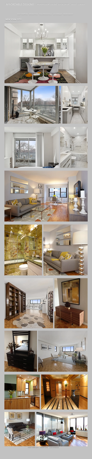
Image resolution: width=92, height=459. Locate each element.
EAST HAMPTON (22, 14)
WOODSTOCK (33, 14)
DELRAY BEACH (68, 14)
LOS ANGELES (57, 14)
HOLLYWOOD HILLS (45, 14)
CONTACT (81, 4)
